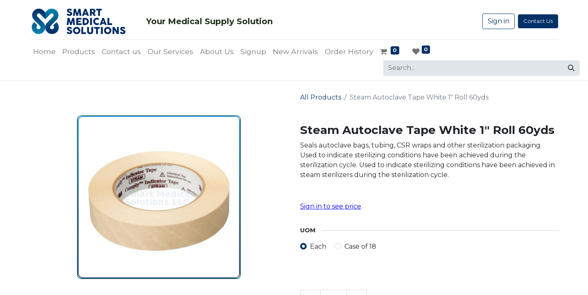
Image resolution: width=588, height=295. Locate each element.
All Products (320, 97)
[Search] (571, 68)
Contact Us (538, 21)
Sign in (498, 21)
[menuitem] (44, 51)
